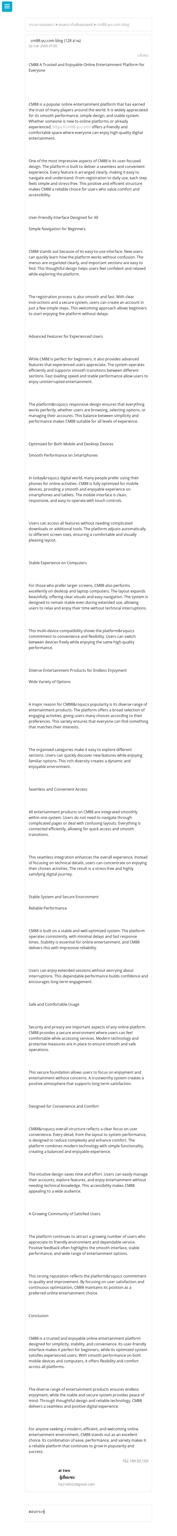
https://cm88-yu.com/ (71, 126)
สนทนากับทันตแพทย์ (76, 24)
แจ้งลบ (142, 55)
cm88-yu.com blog (113, 24)
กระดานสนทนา (42, 24)
